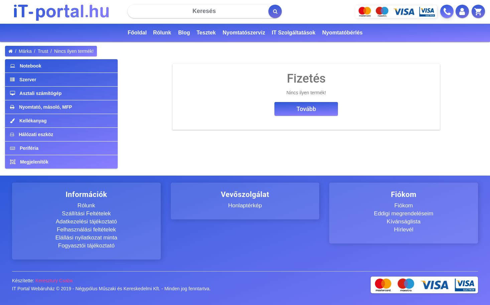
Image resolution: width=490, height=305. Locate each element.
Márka (25, 51)
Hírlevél (403, 229)
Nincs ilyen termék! (74, 51)
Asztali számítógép (36, 93)
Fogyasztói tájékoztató (86, 245)
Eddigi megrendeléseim (404, 213)
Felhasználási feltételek (86, 229)
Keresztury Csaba (54, 280)
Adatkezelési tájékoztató (86, 221)
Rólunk (162, 32)
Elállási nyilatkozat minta (86, 237)
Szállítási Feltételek (86, 213)
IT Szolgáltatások (294, 32)
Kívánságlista (403, 221)
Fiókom (403, 205)
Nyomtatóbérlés (342, 32)
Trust (43, 51)
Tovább (306, 108)
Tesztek (206, 32)
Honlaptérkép (245, 205)
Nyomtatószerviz (244, 32)
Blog (184, 32)
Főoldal (137, 32)
